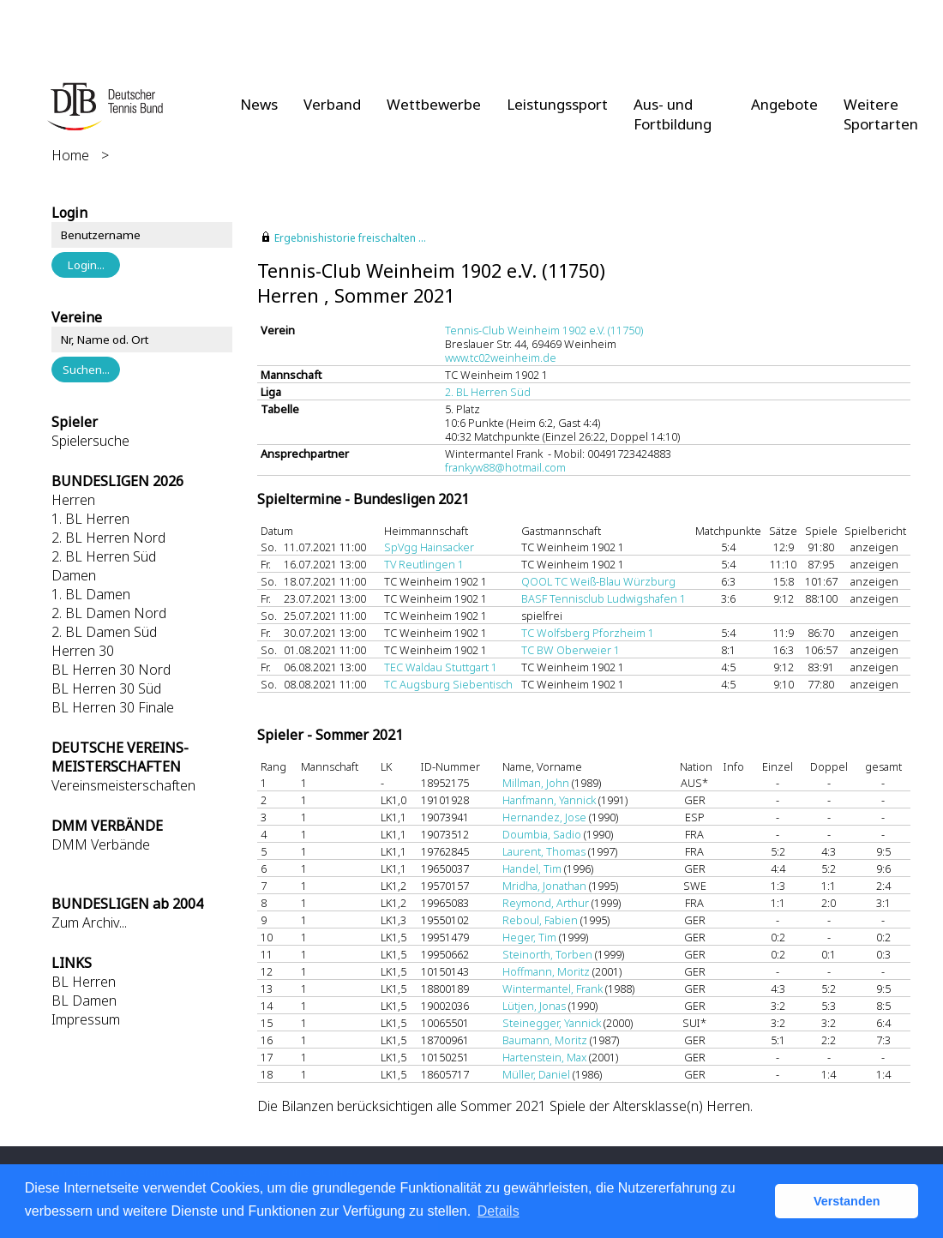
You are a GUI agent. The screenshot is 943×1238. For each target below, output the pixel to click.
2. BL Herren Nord (108, 537)
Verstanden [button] (847, 1201)
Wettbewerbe (434, 104)
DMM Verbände (100, 844)
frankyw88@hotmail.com (505, 467)
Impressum (85, 1019)
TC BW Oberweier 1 (570, 650)
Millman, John (535, 782)
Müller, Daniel (536, 1074)
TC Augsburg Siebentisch (448, 684)
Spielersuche (90, 440)
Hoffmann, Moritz (546, 971)
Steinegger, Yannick (551, 1023)
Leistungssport (557, 104)
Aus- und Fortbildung (673, 114)
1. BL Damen (90, 594)
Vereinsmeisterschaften (123, 785)
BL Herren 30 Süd (106, 688)
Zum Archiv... (89, 922)
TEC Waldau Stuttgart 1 (440, 667)
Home (70, 155)
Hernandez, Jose (544, 817)
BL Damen (84, 1000)
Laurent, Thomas (544, 851)
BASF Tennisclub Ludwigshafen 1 (603, 598)
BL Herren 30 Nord (111, 669)
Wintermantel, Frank (552, 988)
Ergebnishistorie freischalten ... (350, 238)
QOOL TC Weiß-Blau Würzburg (598, 581)
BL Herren (83, 981)
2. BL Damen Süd (104, 631)
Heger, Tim (529, 937)
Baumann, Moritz (544, 1040)
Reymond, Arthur (545, 902)
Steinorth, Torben (547, 954)
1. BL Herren (90, 518)
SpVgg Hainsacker (429, 547)
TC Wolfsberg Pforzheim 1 (587, 632)
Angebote (784, 104)
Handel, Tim (532, 868)
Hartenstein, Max (544, 1057)
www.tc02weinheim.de (500, 357)
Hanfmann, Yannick (549, 800)
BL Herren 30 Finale (112, 707)
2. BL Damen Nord (108, 613)
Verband (332, 104)
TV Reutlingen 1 (424, 564)
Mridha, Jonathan (544, 885)
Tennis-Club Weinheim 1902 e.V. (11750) (544, 330)
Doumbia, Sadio (541, 834)
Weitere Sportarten (881, 114)
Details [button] (499, 1211)
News (259, 104)
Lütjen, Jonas (534, 1005)
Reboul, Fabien (540, 920)
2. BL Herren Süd (103, 556)
